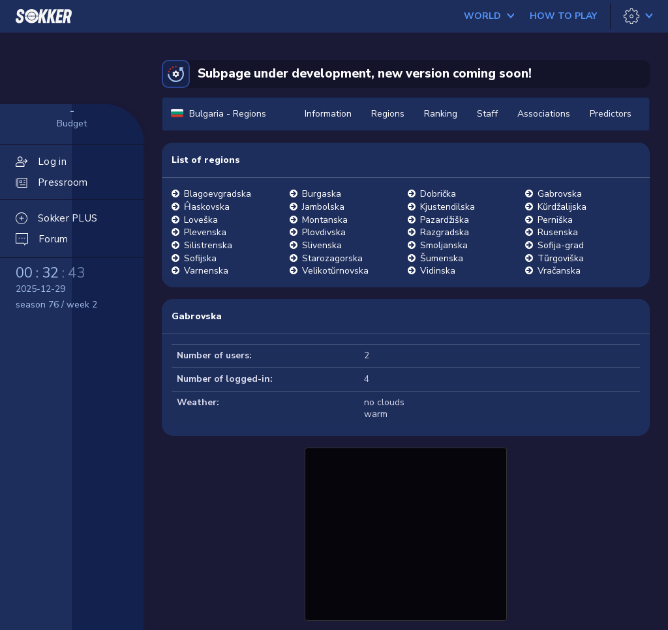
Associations (543, 113)
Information (328, 113)
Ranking (440, 113)
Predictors (610, 113)
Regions (387, 113)
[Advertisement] (406, 532)
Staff (487, 113)
